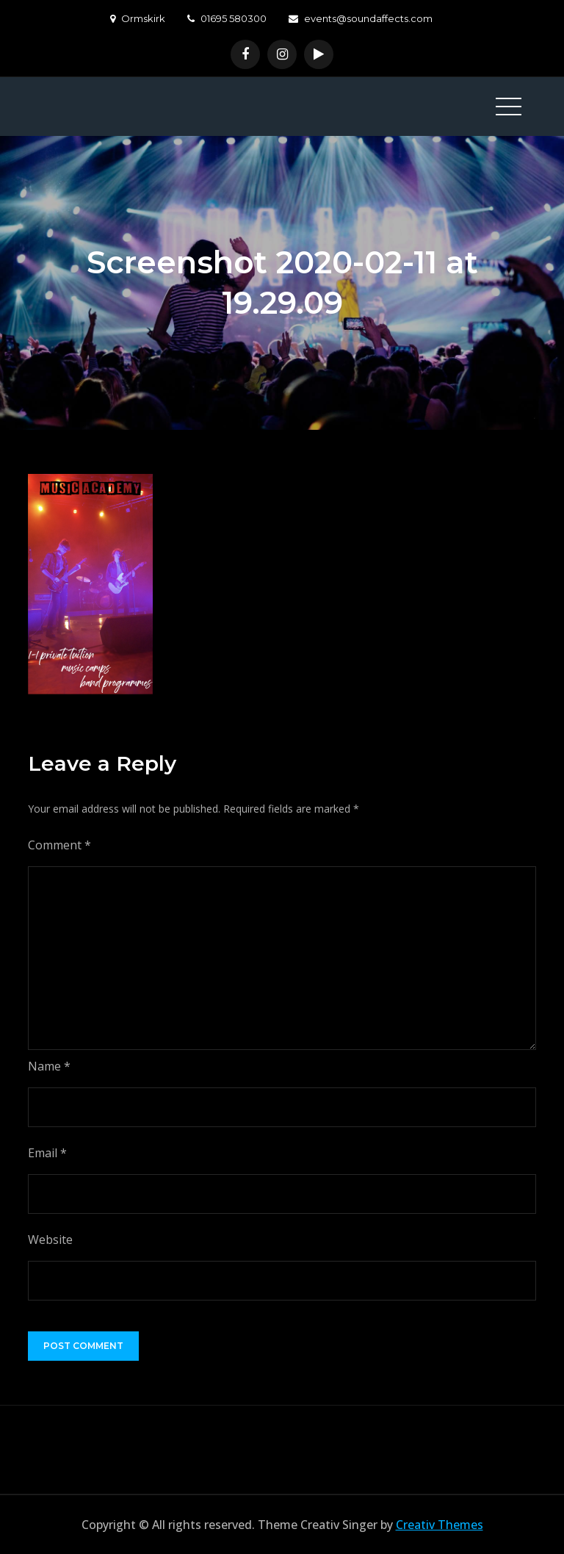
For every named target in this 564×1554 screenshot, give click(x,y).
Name (49, 1066)
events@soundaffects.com (361, 18)
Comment (59, 845)
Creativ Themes (439, 1525)
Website (50, 1239)
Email (47, 1153)
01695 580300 (227, 18)
